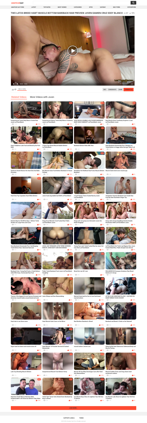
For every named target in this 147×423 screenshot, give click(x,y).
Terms (81, 418)
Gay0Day (103, 7)
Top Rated (46, 7)
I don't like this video (15, 90)
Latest (33, 7)
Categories (78, 7)
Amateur (17, 3)
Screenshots (112, 89)
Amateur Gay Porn (17, 7)
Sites (90, 7)
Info (105, 89)
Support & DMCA (68, 418)
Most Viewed (62, 7)
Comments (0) (129, 89)
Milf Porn (116, 7)
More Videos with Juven (42, 97)
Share (120, 89)
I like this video (13, 90)
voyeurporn (131, 7)
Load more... (73, 408)
